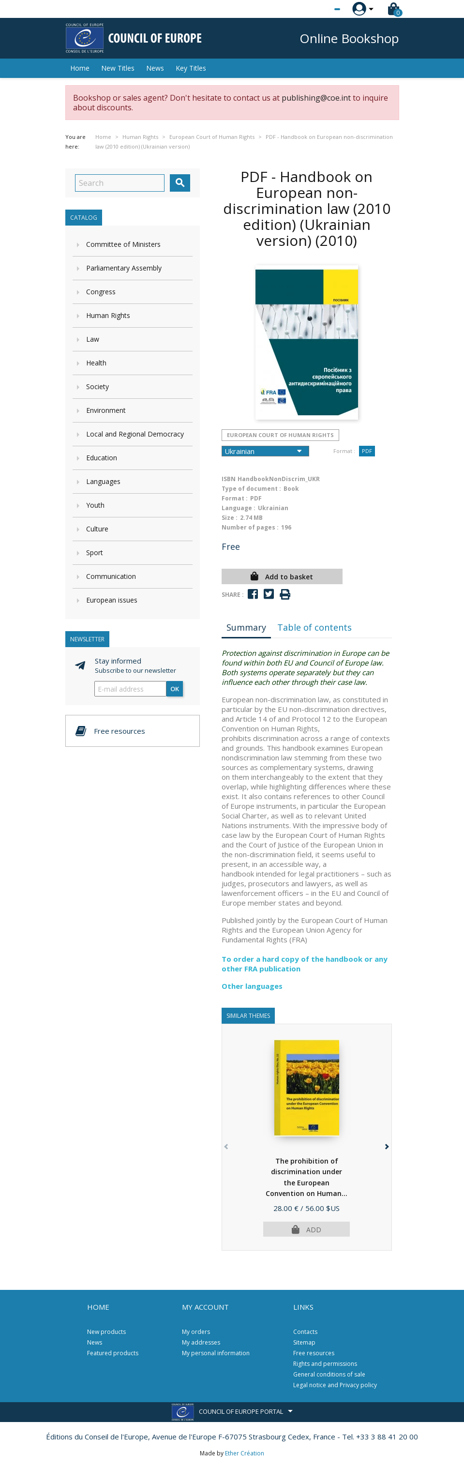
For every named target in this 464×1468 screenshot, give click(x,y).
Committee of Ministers (123, 244)
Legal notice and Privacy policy (335, 1385)
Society (97, 386)
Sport (94, 552)
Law (92, 339)
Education (101, 457)
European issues (111, 600)
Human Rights (108, 315)
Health (96, 362)
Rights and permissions (325, 1364)
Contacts (305, 1332)
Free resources (313, 1353)
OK (174, 688)
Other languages (252, 986)
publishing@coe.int (316, 97)
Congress (101, 291)
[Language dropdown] (319, 9)
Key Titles (191, 68)
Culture (97, 528)
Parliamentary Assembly (124, 267)
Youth (95, 505)
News (155, 68)
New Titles (118, 68)
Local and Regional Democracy (135, 434)
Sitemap (304, 1342)
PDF (367, 450)
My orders (196, 1332)
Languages (103, 481)
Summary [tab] (246, 627)
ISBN (229, 479)
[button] (386, 1145)
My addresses (201, 1342)
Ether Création (244, 1453)
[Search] (120, 183)
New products (106, 1332)
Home (80, 68)
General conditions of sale (329, 1374)
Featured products (112, 1353)
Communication (111, 576)
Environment (106, 410)
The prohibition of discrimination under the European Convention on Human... (306, 1182)
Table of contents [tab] (314, 627)
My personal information (216, 1353)
